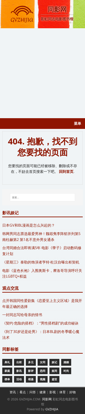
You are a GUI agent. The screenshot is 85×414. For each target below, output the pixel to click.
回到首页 (66, 171)
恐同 (42, 371)
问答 (32, 392)
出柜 (19, 362)
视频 (42, 379)
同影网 (47, 399)
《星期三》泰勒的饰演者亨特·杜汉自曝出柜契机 (40, 262)
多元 (31, 362)
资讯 (13, 392)
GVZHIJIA (51, 409)
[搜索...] (42, 197)
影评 (31, 371)
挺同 (54, 371)
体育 (62, 392)
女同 (42, 362)
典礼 (7, 362)
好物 (72, 392)
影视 (52, 392)
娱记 (54, 362)
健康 (42, 392)
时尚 (66, 371)
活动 (19, 379)
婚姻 (66, 362)
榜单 (7, 379)
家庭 (7, 371)
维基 (31, 379)
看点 (22, 392)
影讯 (19, 371)
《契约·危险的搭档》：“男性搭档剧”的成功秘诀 (40, 323)
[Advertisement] (42, 73)
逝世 (54, 379)
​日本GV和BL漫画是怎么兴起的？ (28, 225)
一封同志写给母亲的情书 (22, 314)
